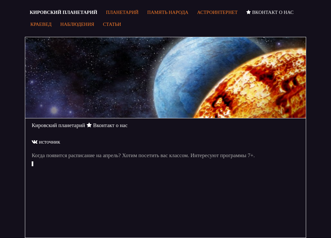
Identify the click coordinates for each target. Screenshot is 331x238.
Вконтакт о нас (270, 12)
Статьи (112, 24)
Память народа (167, 12)
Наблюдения (77, 24)
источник (46, 142)
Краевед (40, 24)
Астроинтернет (217, 12)
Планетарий (122, 12)
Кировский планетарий (58, 125)
